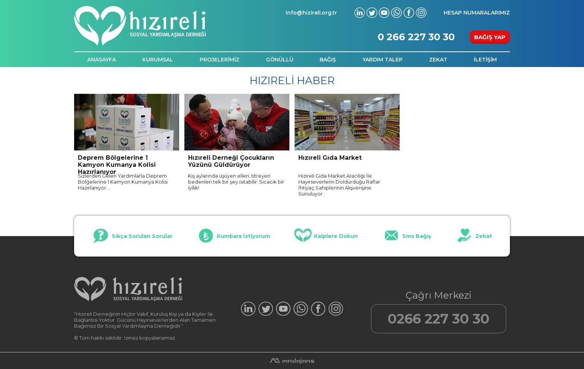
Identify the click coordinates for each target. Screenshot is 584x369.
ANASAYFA (101, 59)
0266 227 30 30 (438, 319)
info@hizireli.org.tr (311, 12)
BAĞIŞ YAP (489, 37)
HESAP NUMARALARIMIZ (477, 12)
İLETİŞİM (485, 59)
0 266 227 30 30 (416, 37)
